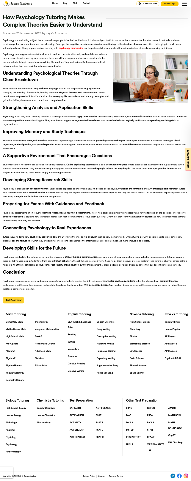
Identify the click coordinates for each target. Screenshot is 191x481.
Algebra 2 (10, 358)
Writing (71, 342)
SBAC (129, 408)
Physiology (11, 437)
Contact (86, 3)
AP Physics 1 (171, 344)
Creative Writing (76, 371)
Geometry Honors (15, 380)
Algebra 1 (10, 351)
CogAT (171, 435)
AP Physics (170, 337)
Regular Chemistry (46, 408)
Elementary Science (140, 344)
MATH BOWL (175, 415)
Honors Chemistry (46, 415)
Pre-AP (38, 337)
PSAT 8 (99, 423)
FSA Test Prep (175, 443)
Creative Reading (76, 364)
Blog (65, 3)
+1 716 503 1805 (148, 3)
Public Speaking (105, 373)
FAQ (75, 3)
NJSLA (129, 445)
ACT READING (77, 437)
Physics (133, 337)
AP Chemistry (43, 423)
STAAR (150, 437)
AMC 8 (172, 408)
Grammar (72, 356)
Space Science (137, 373)
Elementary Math (14, 322)
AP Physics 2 (171, 351)
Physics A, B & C (173, 358)
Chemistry (135, 329)
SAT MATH (75, 408)
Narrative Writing (105, 344)
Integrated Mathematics (47, 329)
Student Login (170, 4)
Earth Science (137, 358)
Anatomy (10, 430)
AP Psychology (13, 452)
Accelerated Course (45, 344)
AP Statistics (41, 366)
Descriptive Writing (106, 337)
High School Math (15, 337)
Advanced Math (43, 351)
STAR (150, 430)
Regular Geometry (15, 373)
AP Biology (11, 423)
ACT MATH (75, 423)
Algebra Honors (13, 366)
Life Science (136, 351)
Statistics (39, 358)
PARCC (151, 408)
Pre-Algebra (12, 344)
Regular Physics (172, 322)
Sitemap (101, 476)
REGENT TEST (133, 437)
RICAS (150, 423)
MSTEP (129, 430)
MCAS (129, 423)
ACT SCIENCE (103, 408)
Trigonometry (41, 322)
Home (55, 3)
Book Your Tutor (13, 300)
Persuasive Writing (106, 351)
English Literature (106, 322)
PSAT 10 (100, 437)
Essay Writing (103, 329)
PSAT (98, 415)
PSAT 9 (99, 430)
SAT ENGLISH (77, 415)
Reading (72, 335)
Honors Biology (13, 415)
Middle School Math (16, 329)
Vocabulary (73, 349)
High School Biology (140, 322)
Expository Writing (106, 358)
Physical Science (138, 366)
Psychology (11, 445)
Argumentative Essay (107, 366)
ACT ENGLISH (77, 430)
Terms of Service (116, 476)
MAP (128, 415)
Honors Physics (172, 329)
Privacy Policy (89, 476)
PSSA (150, 415)
